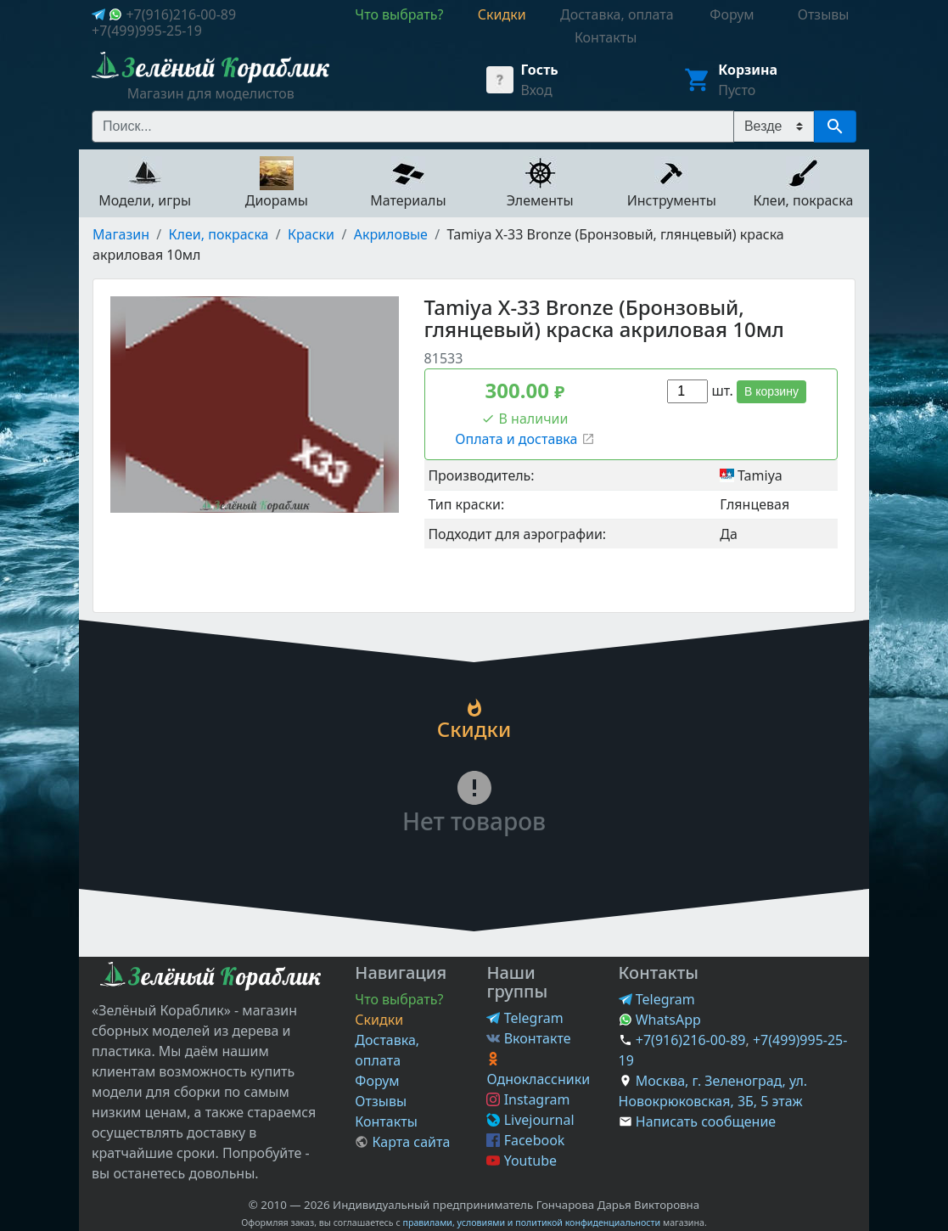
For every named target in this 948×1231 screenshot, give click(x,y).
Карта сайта (402, 1142)
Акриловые (391, 234)
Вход (536, 90)
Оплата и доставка (524, 439)
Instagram (527, 1099)
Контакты (386, 1121)
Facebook (525, 1140)
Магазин (121, 234)
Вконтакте (528, 1038)
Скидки (379, 1019)
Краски (311, 234)
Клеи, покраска (219, 234)
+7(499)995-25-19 (147, 30)
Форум (377, 1080)
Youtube (521, 1160)
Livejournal (530, 1119)
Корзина (747, 69)
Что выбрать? (399, 999)
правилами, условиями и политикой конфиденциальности (531, 1222)
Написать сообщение (706, 1121)
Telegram (524, 1018)
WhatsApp (660, 1019)
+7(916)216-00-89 (181, 14)
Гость (539, 69)
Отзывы (381, 1101)
